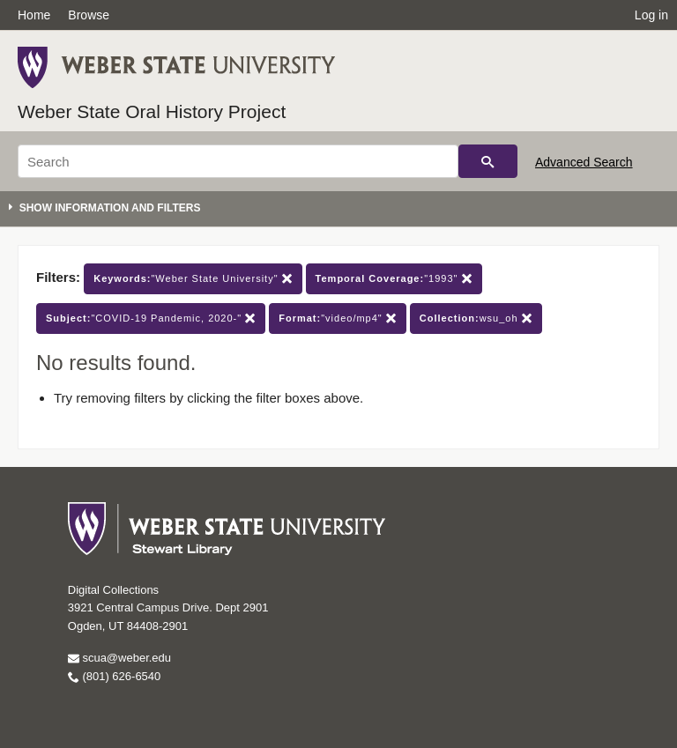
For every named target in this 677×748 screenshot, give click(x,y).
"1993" (394, 279)
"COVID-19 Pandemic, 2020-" (151, 318)
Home (34, 15)
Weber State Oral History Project (152, 111)
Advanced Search (584, 162)
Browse (88, 15)
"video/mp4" (338, 318)
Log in (651, 15)
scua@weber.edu (119, 657)
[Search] (238, 161)
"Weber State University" (192, 279)
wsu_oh (476, 318)
